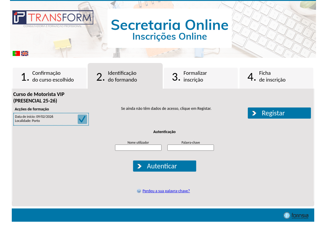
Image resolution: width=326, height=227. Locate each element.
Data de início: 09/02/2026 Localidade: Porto (51, 119)
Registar (273, 113)
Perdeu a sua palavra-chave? (166, 190)
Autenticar (162, 166)
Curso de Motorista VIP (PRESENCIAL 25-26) (38, 97)
